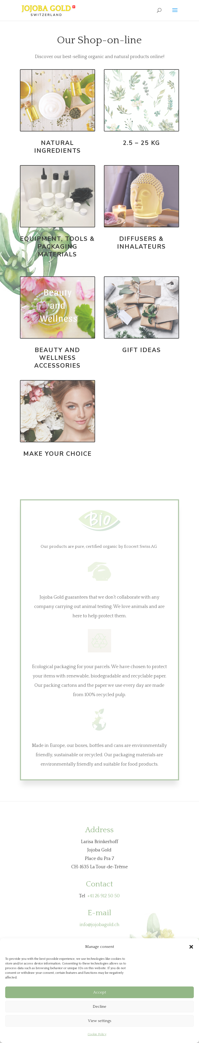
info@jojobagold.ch (99, 924)
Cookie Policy (97, 1034)
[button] (191, 946)
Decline (99, 1006)
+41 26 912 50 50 (103, 896)
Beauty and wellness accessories (57, 358)
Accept (99, 992)
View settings (99, 1021)
